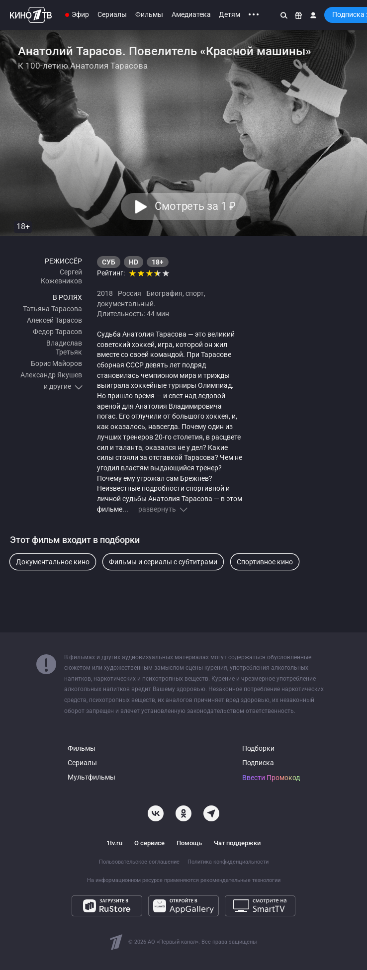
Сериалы (112, 14)
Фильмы (149, 14)
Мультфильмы (91, 777)
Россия (129, 293)
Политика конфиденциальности (228, 862)
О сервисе (149, 843)
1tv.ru (114, 843)
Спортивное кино (265, 562)
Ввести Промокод (271, 778)
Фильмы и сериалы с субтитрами (163, 562)
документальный (125, 304)
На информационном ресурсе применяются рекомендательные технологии (183, 880)
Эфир (80, 14)
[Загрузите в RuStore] (107, 905)
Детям (229, 14)
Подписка (258, 763)
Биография (164, 293)
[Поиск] (284, 15)
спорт (194, 293)
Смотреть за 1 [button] (194, 206)
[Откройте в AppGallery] (183, 905)
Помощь (189, 843)
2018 (105, 293)
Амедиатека (191, 14)
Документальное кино (53, 562)
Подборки (258, 748)
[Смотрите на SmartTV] (260, 905)
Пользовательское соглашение (139, 862)
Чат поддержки (237, 843)
